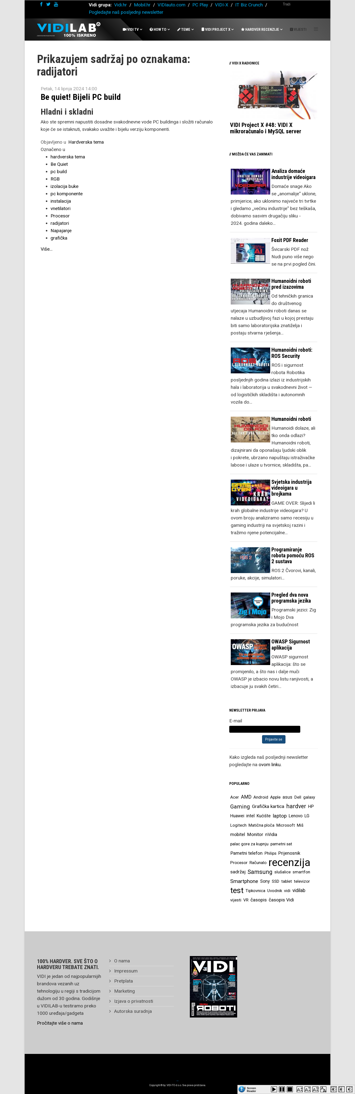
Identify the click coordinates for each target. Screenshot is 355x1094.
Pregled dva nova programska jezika (291, 598)
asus (287, 797)
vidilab (298, 890)
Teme (183, 29)
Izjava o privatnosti (133, 1001)
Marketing (124, 991)
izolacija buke (64, 186)
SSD (275, 881)
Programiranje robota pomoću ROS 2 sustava (292, 555)
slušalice (282, 871)
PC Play (200, 5)
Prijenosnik (289, 853)
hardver (296, 806)
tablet (286, 881)
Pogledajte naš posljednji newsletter (126, 12)
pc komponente (67, 194)
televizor (302, 881)
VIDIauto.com (171, 5)
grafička (59, 238)
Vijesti (298, 29)
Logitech (238, 825)
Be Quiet (59, 164)
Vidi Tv (131, 29)
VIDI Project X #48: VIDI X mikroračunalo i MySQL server (265, 128)
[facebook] (41, 4)
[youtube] (56, 4)
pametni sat (281, 843)
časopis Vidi (281, 900)
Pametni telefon (246, 853)
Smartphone (244, 881)
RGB (55, 179)
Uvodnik (274, 890)
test (237, 890)
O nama (121, 961)
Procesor (60, 216)
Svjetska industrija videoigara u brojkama (291, 488)
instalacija (61, 201)
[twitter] (48, 4)
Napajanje (61, 230)
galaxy (309, 797)
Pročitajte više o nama (60, 1023)
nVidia (271, 834)
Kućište (264, 815)
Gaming (240, 806)
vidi (287, 890)
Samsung (260, 871)
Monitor (255, 834)
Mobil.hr (142, 5)
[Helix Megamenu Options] (316, 29)
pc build (59, 171)
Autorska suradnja (132, 1011)
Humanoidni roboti (291, 419)
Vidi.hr (121, 5)
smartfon (301, 871)
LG (306, 815)
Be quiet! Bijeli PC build (81, 97)
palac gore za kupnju (249, 843)
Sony (265, 881)
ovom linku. (270, 764)
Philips (270, 853)
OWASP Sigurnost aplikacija (290, 644)
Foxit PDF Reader (289, 240)
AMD (246, 797)
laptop (280, 816)
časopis (258, 900)
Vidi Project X (215, 29)
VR (245, 899)
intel (250, 815)
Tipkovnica (255, 890)
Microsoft (285, 825)
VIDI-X (222, 5)
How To (158, 29)
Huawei (237, 815)
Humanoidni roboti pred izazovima (291, 284)
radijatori (60, 223)
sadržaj (238, 872)
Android (260, 797)
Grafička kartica (268, 806)
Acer (234, 797)
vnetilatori (61, 208)
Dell (297, 797)
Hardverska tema (86, 142)
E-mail (235, 721)
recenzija (289, 862)
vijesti (235, 899)
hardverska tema (68, 157)
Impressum (125, 971)
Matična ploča (261, 825)
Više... (47, 249)
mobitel (237, 834)
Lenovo (295, 815)
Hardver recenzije (260, 29)
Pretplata (123, 981)
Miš (300, 825)
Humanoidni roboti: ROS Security (291, 353)
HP (311, 806)
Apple (275, 797)
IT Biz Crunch (249, 5)
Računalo (257, 862)
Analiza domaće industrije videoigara (293, 174)
